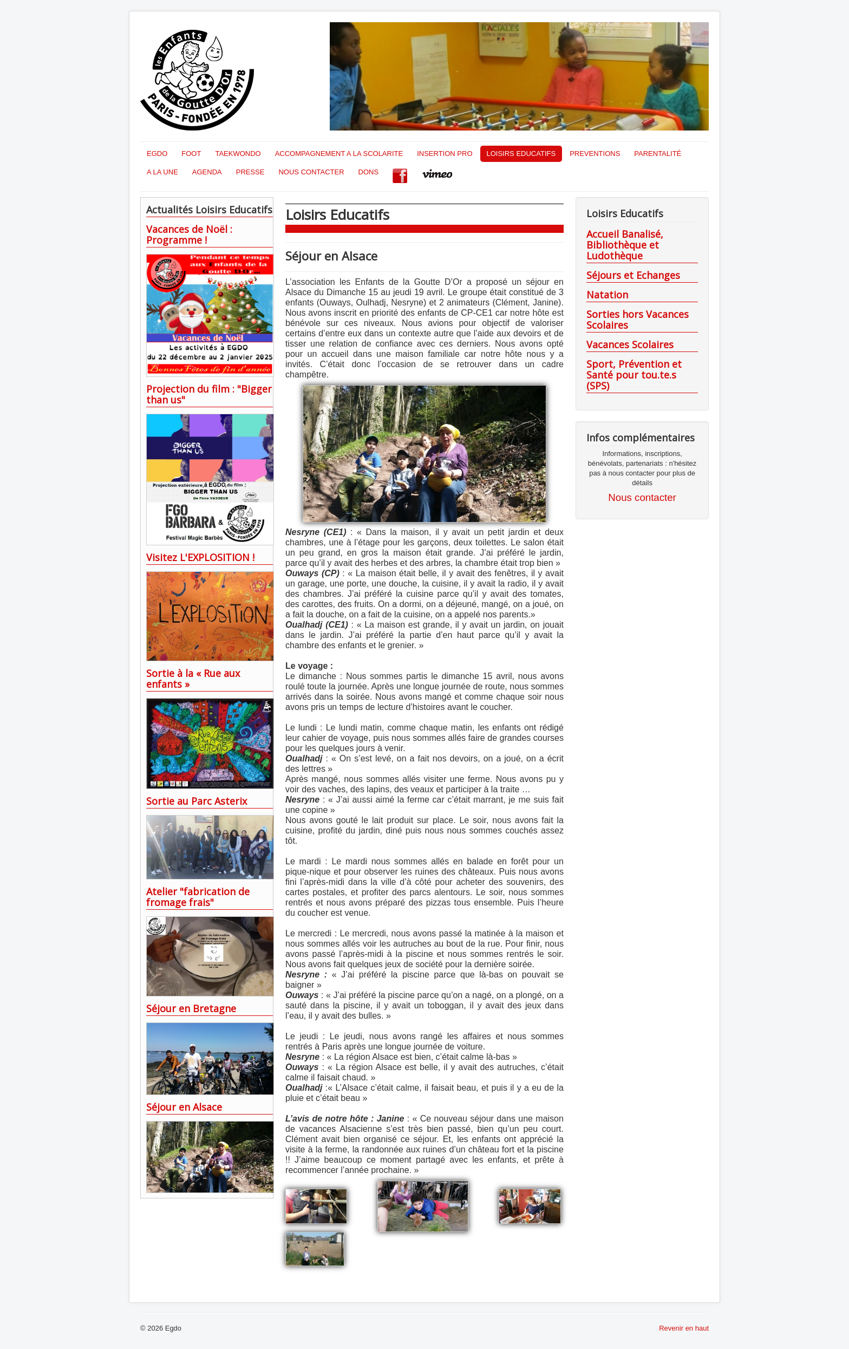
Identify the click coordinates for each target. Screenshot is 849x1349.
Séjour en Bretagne (191, 1008)
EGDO (157, 153)
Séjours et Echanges (633, 275)
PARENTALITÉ (657, 153)
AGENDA (207, 172)
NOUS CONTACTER (311, 172)
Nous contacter (642, 497)
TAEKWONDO (237, 153)
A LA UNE (162, 172)
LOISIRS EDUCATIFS (521, 153)
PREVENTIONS (595, 153)
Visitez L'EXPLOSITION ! (200, 557)
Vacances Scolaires (630, 344)
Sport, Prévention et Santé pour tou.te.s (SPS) (634, 374)
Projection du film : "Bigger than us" (209, 394)
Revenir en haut (684, 1328)
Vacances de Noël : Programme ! (189, 234)
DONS (368, 172)
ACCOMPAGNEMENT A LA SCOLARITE (339, 153)
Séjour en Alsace (184, 1106)
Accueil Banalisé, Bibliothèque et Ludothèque (624, 244)
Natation (607, 294)
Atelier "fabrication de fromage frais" (198, 897)
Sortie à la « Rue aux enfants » (193, 678)
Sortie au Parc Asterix (196, 800)
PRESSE (250, 172)
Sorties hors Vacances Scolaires (637, 319)
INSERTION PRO (444, 153)
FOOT (191, 153)
